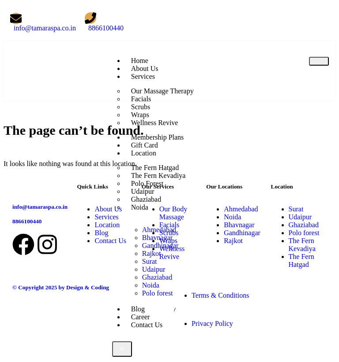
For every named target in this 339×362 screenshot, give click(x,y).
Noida (139, 207)
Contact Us (147, 325)
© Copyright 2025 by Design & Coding (60, 287)
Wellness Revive (154, 122)
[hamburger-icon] (319, 61)
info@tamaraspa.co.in (40, 206)
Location (143, 153)
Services (143, 76)
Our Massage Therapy (162, 91)
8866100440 (26, 221)
